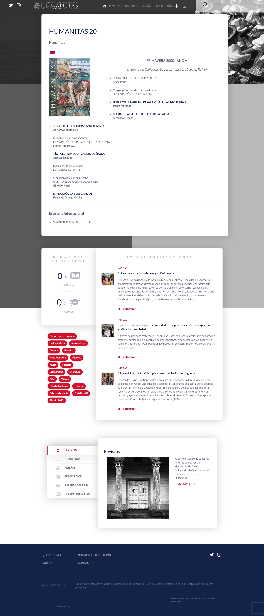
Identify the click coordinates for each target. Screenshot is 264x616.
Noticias (122, 268)
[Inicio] (105, 6)
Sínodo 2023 (56, 400)
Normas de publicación (94, 555)
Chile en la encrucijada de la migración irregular (146, 273)
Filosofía (76, 357)
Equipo (46, 562)
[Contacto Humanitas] (184, 6)
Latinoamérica (57, 343)
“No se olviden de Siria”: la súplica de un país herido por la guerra (156, 373)
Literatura (75, 371)
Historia (66, 364)
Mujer (53, 364)
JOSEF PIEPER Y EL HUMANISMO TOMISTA (78, 126)
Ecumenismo (56, 371)
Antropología (78, 343)
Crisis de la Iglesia (59, 393)
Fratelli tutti (81, 393)
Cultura (54, 350)
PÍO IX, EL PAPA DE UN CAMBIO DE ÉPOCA (79, 153)
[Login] (176, 6)
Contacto (85, 562)
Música (65, 379)
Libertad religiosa (59, 386)
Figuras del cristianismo (62, 336)
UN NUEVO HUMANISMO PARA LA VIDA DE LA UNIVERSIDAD (149, 102)
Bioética (68, 350)
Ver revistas (186, 483)
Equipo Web (85, 606)
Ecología (79, 386)
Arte (52, 379)
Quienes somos (51, 555)
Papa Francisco (58, 357)
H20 (52, 52)
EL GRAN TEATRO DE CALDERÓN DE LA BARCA (141, 114)
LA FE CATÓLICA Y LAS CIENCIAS (73, 193)
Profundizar (128, 308)
